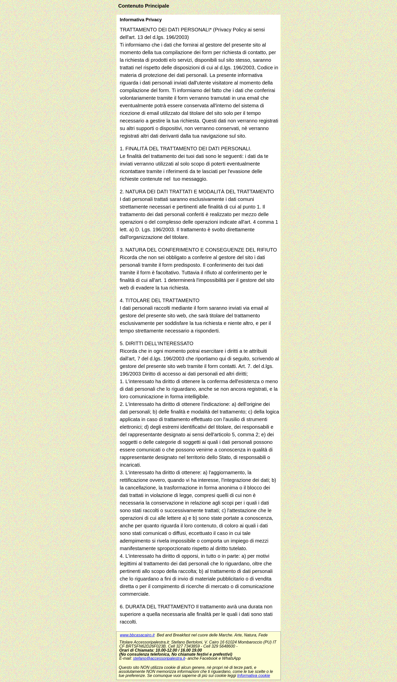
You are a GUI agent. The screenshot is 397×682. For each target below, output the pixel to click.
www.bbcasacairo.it (137, 635)
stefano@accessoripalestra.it (159, 658)
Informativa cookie (253, 675)
